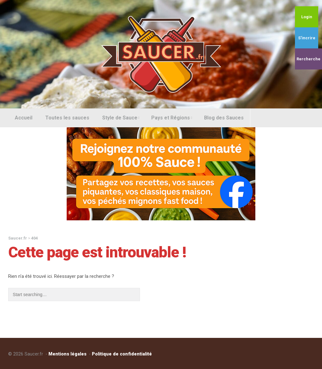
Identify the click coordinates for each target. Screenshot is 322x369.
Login (306, 16)
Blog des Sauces (224, 118)
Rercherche (308, 59)
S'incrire (306, 38)
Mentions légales (67, 353)
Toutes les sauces (67, 118)
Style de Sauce (121, 118)
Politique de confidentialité (122, 353)
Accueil (23, 118)
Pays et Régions (171, 118)
